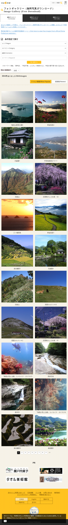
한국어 (34, 502)
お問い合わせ (47, 493)
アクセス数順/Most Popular (40, 81)
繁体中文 (46, 499)
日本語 (21, 499)
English (34, 499)
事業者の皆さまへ (45, 495)
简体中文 (21, 502)
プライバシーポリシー (18, 518)
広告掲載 (30, 493)
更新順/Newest (60, 81)
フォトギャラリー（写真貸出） (27, 495)
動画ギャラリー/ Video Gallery (56, 18)
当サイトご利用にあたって (16, 493)
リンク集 (38, 493)
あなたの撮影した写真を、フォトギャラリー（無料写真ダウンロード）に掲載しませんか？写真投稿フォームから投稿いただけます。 (34, 26)
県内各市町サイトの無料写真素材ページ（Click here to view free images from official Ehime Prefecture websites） (33, 32)
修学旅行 (57, 493)
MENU (65, 2)
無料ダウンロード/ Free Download (11, 18)
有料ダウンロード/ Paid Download (34, 18)
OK (5, 521)
